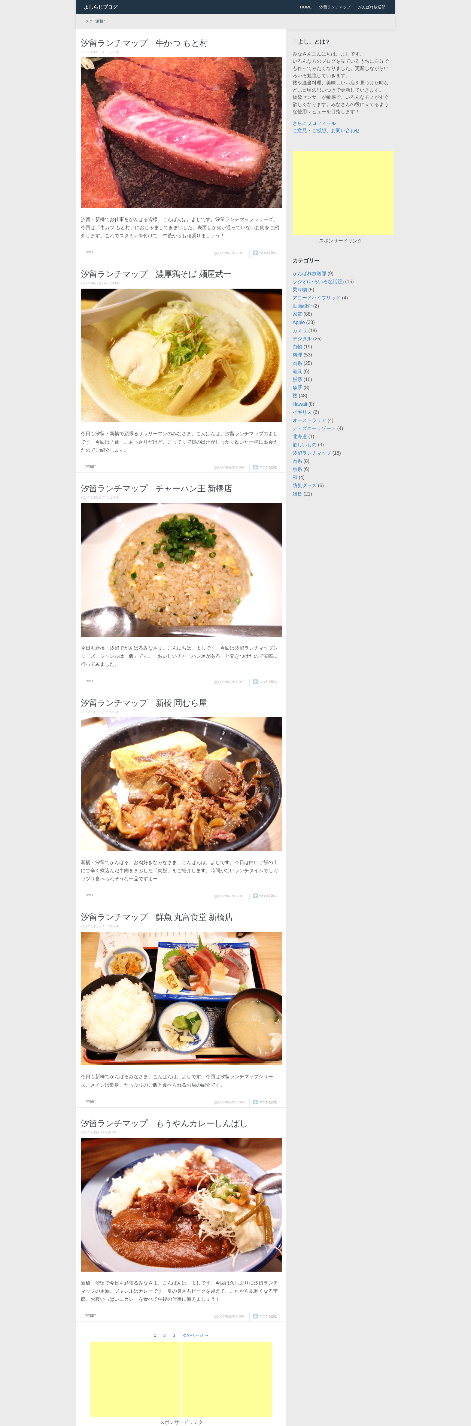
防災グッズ (305, 485)
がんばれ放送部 (371, 7)
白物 (297, 346)
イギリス (302, 412)
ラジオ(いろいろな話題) (318, 281)
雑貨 (297, 493)
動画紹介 (302, 305)
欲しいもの (305, 444)
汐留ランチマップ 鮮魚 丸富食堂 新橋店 (157, 917)
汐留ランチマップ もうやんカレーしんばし (164, 1123)
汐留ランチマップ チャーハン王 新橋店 (156, 488)
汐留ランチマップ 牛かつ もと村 (144, 43)
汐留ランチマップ (335, 7)
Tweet (90, 252)
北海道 (300, 436)
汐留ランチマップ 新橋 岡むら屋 (144, 703)
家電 (297, 314)
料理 (297, 354)
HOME (306, 7)
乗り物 (300, 289)
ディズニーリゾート (314, 428)
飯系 (297, 379)
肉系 (297, 363)
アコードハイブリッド (317, 297)
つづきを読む (268, 252)
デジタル (302, 338)
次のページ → (195, 1335)
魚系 (297, 387)
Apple (299, 322)
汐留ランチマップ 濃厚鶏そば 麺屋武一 (156, 274)
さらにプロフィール (314, 123)
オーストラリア (309, 420)
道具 (297, 371)
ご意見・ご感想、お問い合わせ (326, 130)
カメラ (300, 330)
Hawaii (300, 404)
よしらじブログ (100, 7)
